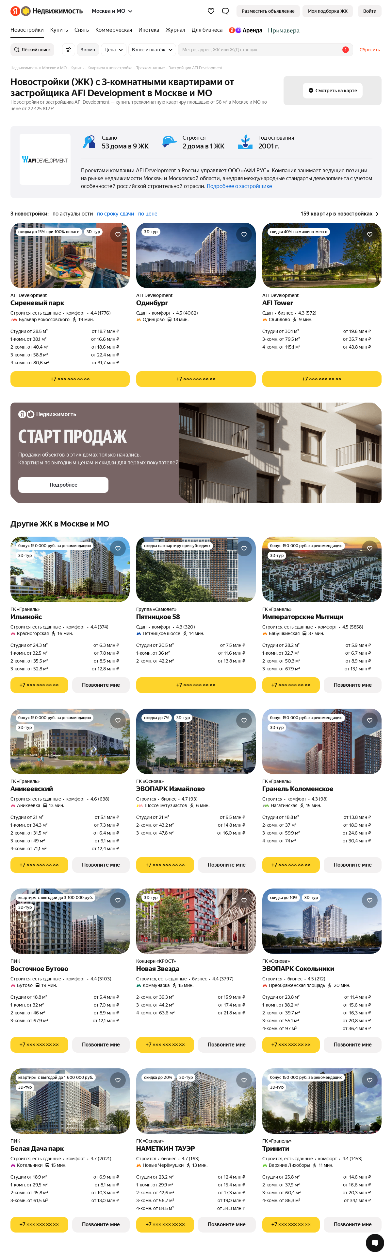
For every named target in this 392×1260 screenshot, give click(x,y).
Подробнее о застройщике (239, 186)
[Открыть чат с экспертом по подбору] (375, 1243)
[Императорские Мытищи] (322, 569)
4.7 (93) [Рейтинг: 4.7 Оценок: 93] (190, 799)
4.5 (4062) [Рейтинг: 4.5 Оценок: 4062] (187, 313)
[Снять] (81, 30)
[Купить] (59, 30)
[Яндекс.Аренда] (245, 30)
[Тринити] (322, 1101)
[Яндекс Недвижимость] (52, 11)
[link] (370, 11)
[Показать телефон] (70, 379)
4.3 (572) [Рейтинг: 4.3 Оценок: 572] (307, 313)
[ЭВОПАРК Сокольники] (322, 921)
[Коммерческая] (113, 30)
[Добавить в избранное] (118, 234)
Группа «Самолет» (156, 609)
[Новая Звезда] (195, 921)
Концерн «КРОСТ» (156, 961)
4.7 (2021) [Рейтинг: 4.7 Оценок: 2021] (100, 1158)
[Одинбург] (195, 255)
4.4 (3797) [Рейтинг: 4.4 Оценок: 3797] (223, 978)
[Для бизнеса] (207, 30)
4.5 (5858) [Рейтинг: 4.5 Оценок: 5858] (352, 627)
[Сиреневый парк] (70, 255)
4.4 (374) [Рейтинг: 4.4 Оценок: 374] (99, 627)
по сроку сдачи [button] (115, 214)
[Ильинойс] (70, 569)
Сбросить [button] (370, 49)
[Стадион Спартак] (282, 30)
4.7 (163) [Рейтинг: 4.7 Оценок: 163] (191, 1158)
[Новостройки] (28, 30)
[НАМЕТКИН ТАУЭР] (195, 1101)
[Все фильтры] (68, 49)
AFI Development (28, 295)
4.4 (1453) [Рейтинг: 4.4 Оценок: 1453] (352, 1158)
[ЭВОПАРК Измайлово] (195, 741)
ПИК (15, 961)
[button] (225, 11)
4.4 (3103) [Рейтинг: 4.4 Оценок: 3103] (100, 978)
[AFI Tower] (322, 255)
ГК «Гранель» (25, 609)
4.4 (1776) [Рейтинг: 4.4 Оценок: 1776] (100, 313)
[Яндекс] (15, 11)
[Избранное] (211, 11)
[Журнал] (175, 30)
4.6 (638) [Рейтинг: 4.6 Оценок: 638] (99, 799)
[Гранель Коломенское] (322, 741)
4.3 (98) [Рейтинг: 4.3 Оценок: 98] (320, 799)
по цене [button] (147, 214)
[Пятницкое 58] (195, 569)
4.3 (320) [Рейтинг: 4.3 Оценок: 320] (185, 627)
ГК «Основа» (150, 781)
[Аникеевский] (70, 741)
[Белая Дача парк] (70, 1101)
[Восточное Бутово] (70, 921)
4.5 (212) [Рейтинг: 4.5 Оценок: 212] (316, 978)
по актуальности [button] (73, 214)
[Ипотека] (148, 30)
